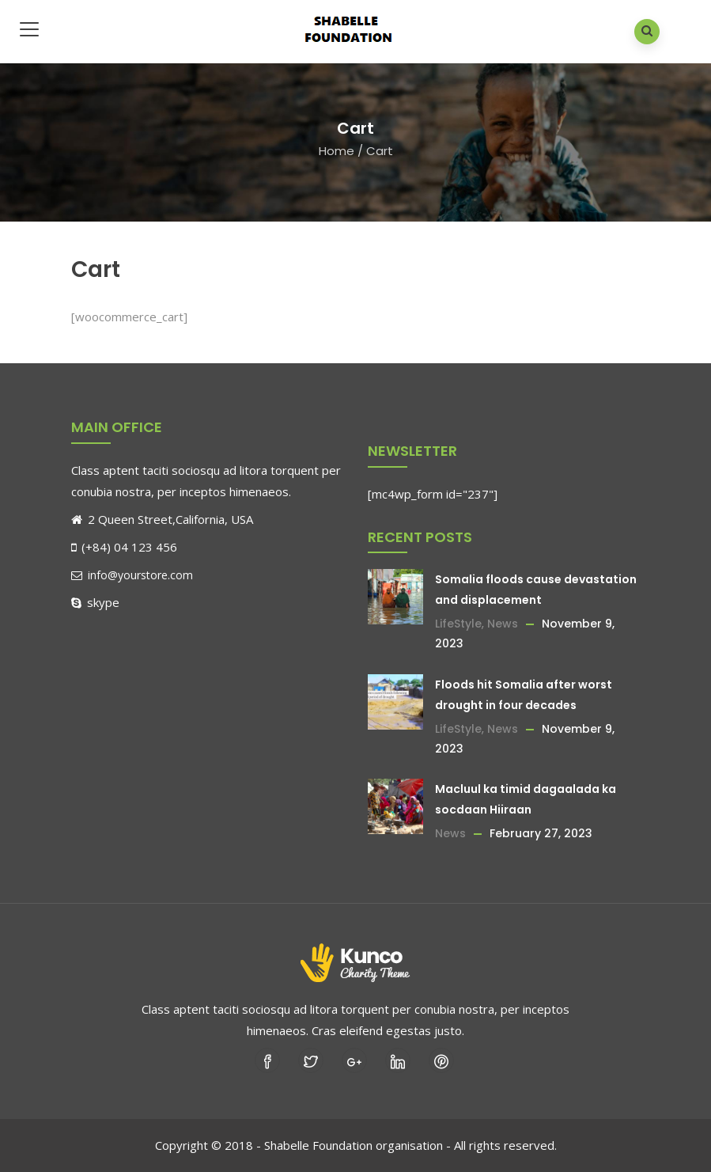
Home (336, 150)
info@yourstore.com (132, 574)
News (502, 624)
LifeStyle (458, 624)
